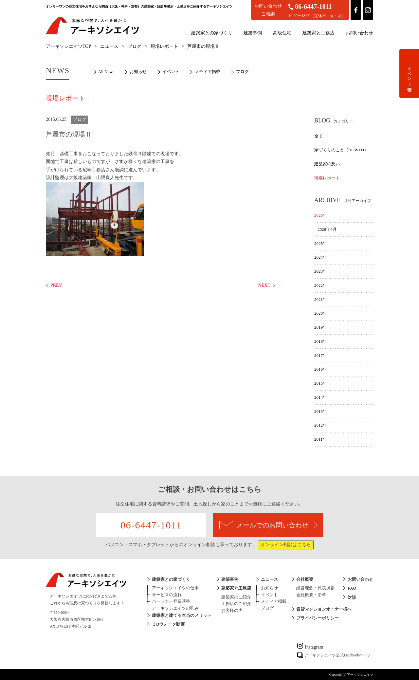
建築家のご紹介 (236, 597)
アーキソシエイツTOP (68, 46)
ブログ (134, 46)
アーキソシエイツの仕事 (175, 587)
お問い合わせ (359, 32)
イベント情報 (409, 73)
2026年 (320, 215)
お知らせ (138, 71)
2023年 (320, 271)
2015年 (320, 383)
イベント (170, 71)
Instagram (310, 647)
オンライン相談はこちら (286, 544)
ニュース (109, 46)
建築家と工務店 (318, 32)
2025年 (320, 243)
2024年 (320, 257)
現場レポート (164, 46)
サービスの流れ (167, 594)
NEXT (264, 285)
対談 (352, 597)
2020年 (320, 313)
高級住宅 (282, 32)
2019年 (320, 327)
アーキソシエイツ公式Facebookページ (337, 655)
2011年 (320, 439)
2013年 (320, 411)
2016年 (320, 369)
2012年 (320, 425)
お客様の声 (232, 610)
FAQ (352, 588)
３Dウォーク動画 (168, 624)
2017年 (320, 355)
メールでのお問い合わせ (268, 525)
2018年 (320, 341)
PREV (56, 285)
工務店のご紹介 (236, 603)
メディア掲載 (207, 71)
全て (318, 136)
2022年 (320, 285)
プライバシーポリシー (317, 618)
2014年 (320, 397)
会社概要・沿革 (311, 594)
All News (106, 71)
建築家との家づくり (211, 32)
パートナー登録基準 (171, 601)
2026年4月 (327, 229)
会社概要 (304, 579)
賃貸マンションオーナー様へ (324, 609)
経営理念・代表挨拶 (315, 587)
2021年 (320, 299)
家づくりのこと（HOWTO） (341, 149)
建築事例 (253, 32)
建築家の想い (327, 163)
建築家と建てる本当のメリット (181, 615)
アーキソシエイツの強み (175, 608)
